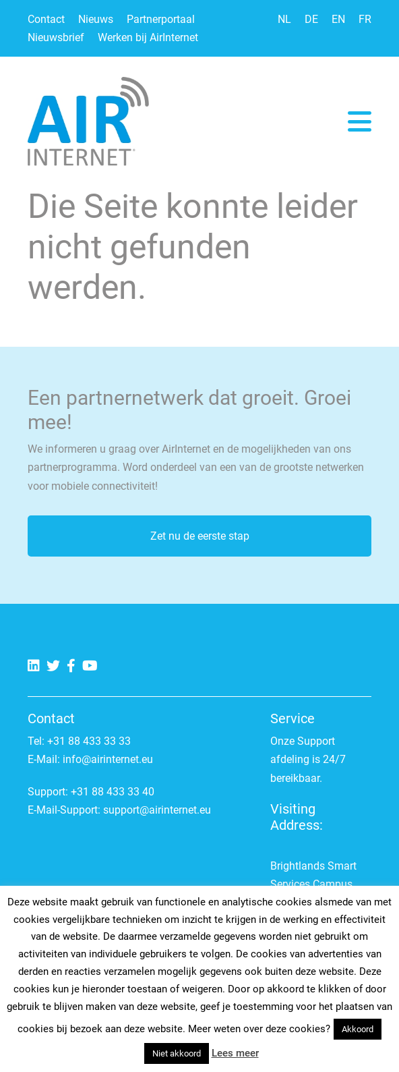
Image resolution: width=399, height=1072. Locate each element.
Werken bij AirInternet (148, 37)
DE (311, 19)
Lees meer (235, 1053)
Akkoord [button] (357, 1029)
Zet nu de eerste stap (199, 536)
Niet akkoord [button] (176, 1053)
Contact (46, 19)
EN (338, 19)
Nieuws (95, 19)
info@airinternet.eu (108, 759)
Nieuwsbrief (56, 37)
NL (284, 19)
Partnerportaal (161, 19)
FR (365, 19)
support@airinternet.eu (157, 809)
